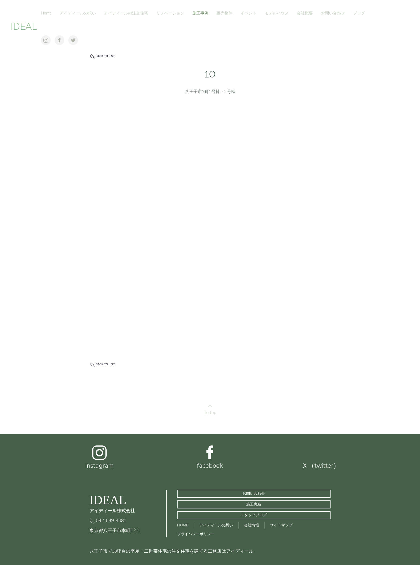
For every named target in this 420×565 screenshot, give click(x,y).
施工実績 (253, 504)
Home (46, 13)
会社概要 (305, 13)
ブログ (359, 13)
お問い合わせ (333, 13)
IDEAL (24, 26)
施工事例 (200, 13)
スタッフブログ (254, 515)
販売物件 (224, 13)
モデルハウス (277, 13)
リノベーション (170, 13)
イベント (249, 13)
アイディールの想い (78, 13)
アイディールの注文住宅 (126, 13)
